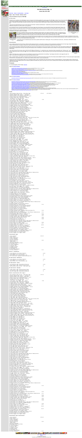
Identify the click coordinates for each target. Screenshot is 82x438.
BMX (27, 6)
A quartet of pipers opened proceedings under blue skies (19, 68)
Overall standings (20, 13)
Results (15, 13)
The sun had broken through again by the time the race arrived (20, 74)
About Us (41, 435)
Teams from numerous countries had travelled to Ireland (19, 69)
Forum (49, 6)
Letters (43, 6)
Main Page (11, 13)
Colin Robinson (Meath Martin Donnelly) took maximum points (20, 86)
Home (38, 434)
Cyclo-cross (30, 6)
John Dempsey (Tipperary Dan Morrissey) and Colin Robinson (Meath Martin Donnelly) (24, 70)
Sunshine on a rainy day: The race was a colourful (18, 72)
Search (46, 6)
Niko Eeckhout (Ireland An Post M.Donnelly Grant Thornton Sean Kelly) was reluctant (23, 81)
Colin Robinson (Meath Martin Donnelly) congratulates (19, 83)
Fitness (40, 6)
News (15, 6)
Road (23, 6)
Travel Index (44, 434)
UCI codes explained (44, 7)
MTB (25, 6)
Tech (17, 6)
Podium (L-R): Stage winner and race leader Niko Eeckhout (20, 88)
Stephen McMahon (16, 66)
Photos (37, 6)
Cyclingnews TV (11, 6)
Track (34, 6)
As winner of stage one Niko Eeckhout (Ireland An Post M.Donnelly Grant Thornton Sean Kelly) (25, 87)
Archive (41, 434)
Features (20, 6)
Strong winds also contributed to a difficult (17, 73)
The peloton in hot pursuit (15, 71)
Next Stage (26, 13)
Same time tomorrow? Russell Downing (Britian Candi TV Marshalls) (21, 84)
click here (25, 64)
